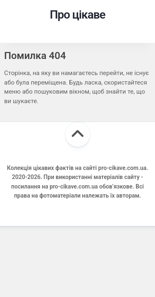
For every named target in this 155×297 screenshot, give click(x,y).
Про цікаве (77, 14)
